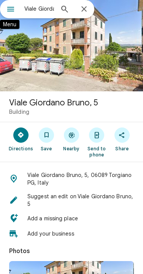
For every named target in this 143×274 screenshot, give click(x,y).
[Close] (84, 9)
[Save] (46, 139)
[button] (71, 179)
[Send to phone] (96, 142)
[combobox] (39, 8)
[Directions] (20, 139)
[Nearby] (71, 139)
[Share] (122, 139)
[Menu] (10, 10)
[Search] (65, 10)
